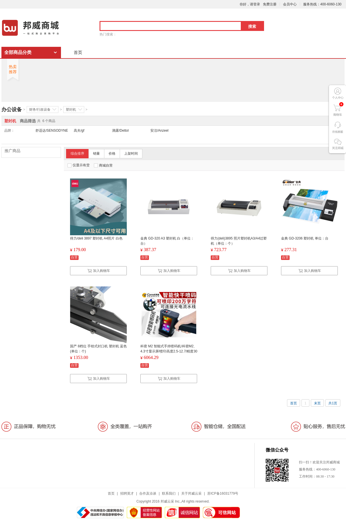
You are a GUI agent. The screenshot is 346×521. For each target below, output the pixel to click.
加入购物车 (98, 270)
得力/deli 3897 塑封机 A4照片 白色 (96, 238)
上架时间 (131, 154)
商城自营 (103, 165)
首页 (78, 52)
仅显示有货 (78, 165)
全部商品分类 (17, 52)
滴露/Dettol (120, 131)
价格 (112, 154)
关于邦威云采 (191, 493)
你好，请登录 (250, 4)
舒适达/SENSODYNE (51, 131)
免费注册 (270, 4)
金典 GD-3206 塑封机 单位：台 (304, 238)
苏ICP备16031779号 (222, 493)
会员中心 (290, 4)
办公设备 (11, 109)
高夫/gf (79, 131)
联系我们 (169, 493)
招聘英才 (127, 493)
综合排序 (77, 154)
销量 (96, 154)
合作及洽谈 (147, 493)
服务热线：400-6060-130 (322, 4)
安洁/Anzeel (159, 131)
